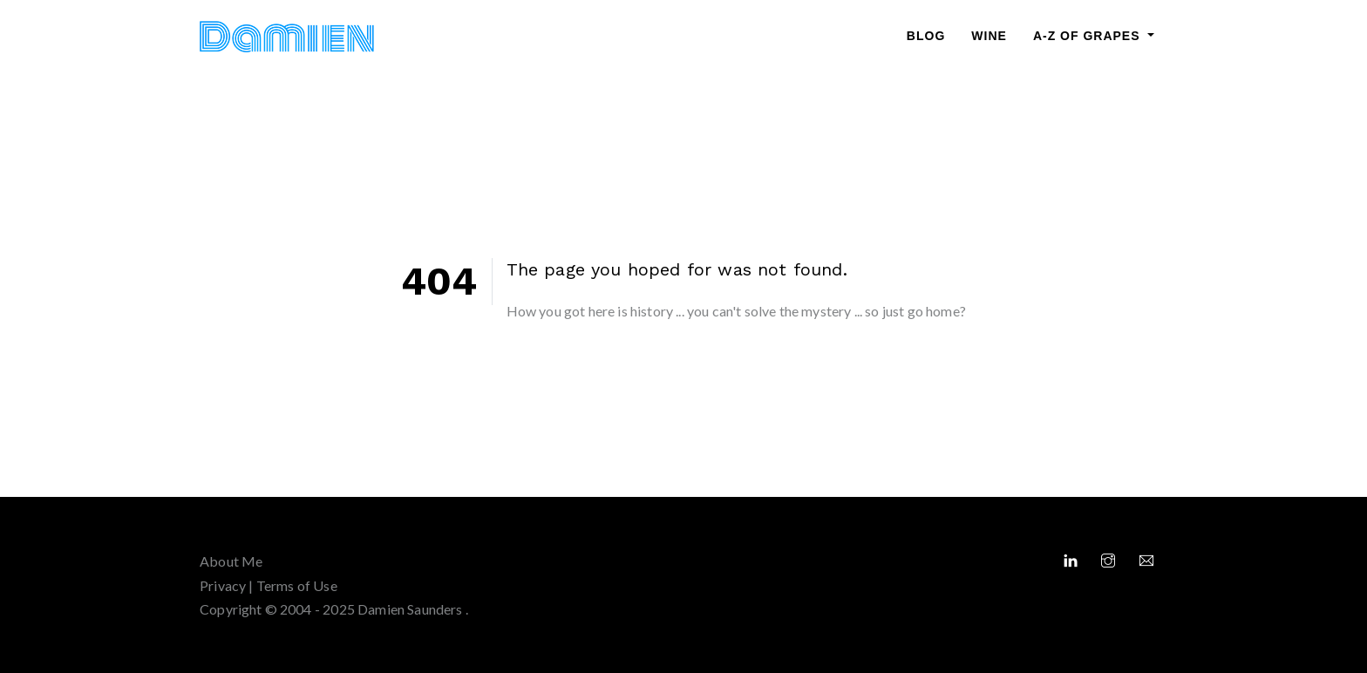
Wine (989, 36)
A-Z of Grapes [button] (1089, 36)
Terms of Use (296, 585)
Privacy (223, 585)
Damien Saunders (411, 609)
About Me (231, 561)
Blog (926, 36)
